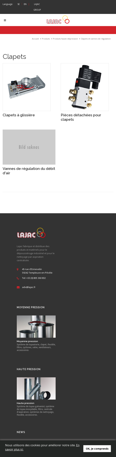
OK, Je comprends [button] (97, 448)
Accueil (35, 39)
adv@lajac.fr (28, 287)
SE (18, 4)
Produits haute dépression (65, 39)
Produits (46, 39)
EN (25, 4)
